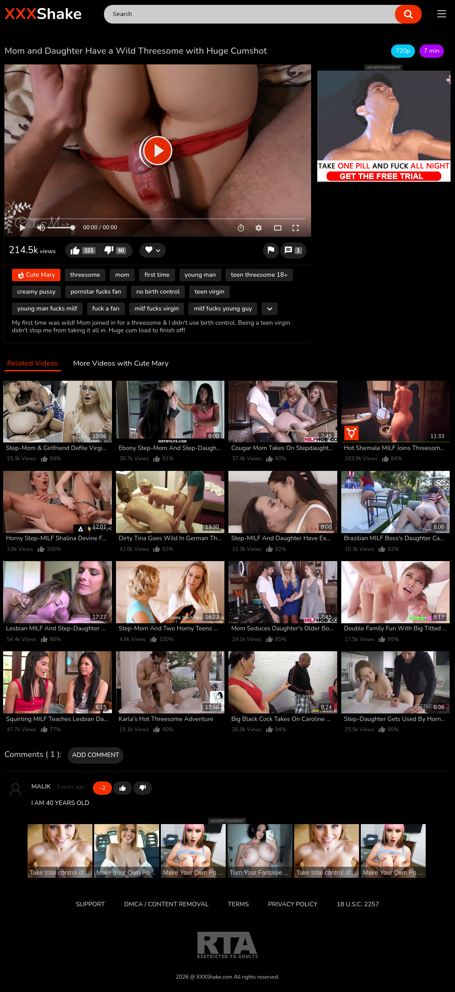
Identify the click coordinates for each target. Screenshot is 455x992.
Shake (43, 14)
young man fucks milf (47, 308)
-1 (142, 788)
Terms (238, 904)
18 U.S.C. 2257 (358, 904)
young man (200, 275)
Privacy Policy (292, 904)
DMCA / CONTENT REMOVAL (166, 904)
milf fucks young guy (223, 308)
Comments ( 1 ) (32, 755)
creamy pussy (36, 291)
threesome (85, 275)
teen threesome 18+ (259, 275)
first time (156, 275)
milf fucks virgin (157, 308)
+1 (122, 788)
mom (122, 275)
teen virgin (209, 291)
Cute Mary (36, 275)
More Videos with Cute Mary (120, 363)
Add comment (95, 755)
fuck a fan (106, 308)
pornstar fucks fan (96, 291)
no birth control (158, 291)
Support (90, 904)
